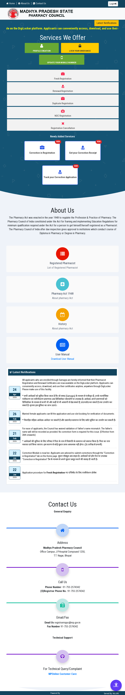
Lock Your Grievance (80, 48)
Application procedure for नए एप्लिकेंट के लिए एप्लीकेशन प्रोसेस (59, 472)
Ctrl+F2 (115, 686)
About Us (25, 3)
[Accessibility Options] (116, 685)
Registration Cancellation (63, 126)
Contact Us (41, 3)
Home (12, 3)
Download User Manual (62, 358)
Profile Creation (42, 48)
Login (113, 3)
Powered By (55, 693)
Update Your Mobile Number (61, 60)
